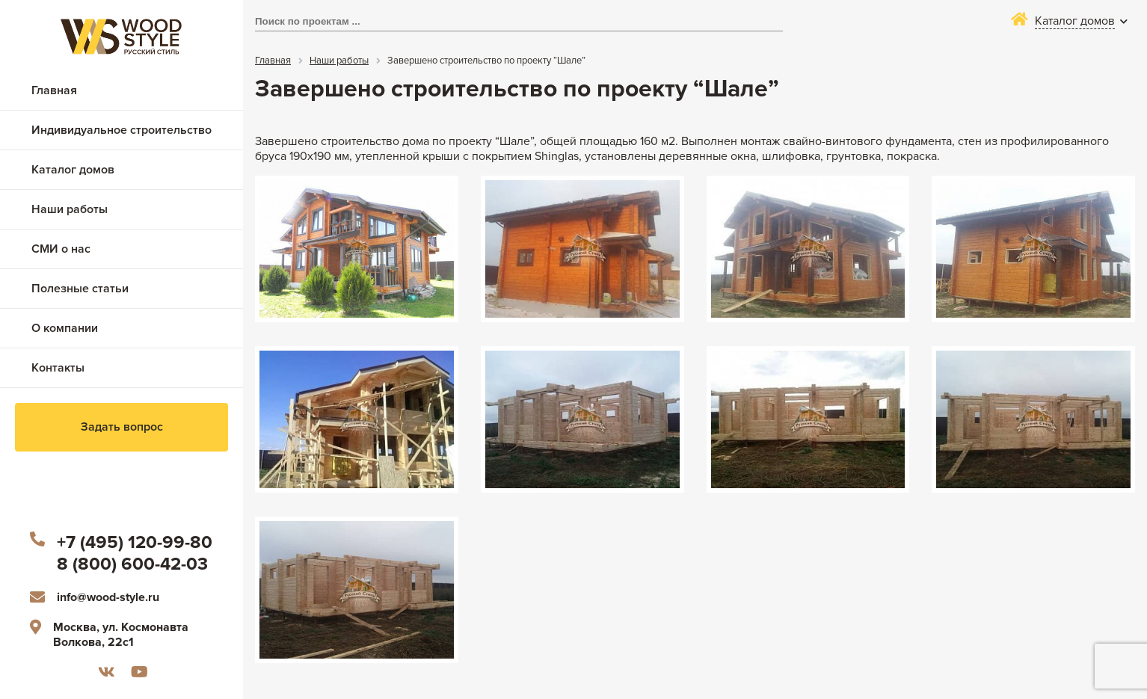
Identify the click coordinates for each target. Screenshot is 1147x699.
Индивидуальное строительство (121, 130)
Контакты (57, 367)
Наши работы (69, 209)
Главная (54, 90)
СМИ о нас (60, 248)
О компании (64, 328)
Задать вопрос (122, 426)
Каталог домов (72, 169)
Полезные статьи (80, 288)
